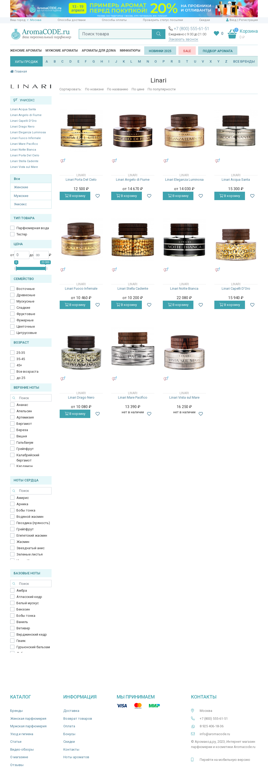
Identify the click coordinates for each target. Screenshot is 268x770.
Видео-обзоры (22, 749)
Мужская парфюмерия (28, 726)
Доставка (71, 711)
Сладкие (23, 308)
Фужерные (25, 320)
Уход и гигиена (21, 734)
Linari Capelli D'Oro (23, 121)
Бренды (16, 711)
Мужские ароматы (62, 50)
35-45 (20, 359)
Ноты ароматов (76, 757)
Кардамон (24, 466)
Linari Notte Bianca (23, 149)
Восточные (25, 289)
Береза (22, 430)
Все (17, 179)
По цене (138, 89)
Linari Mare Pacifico (24, 144)
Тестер (21, 234)
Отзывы (17, 765)
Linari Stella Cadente (24, 161)
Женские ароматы (26, 50)
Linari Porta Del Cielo (24, 155)
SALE (187, 51)
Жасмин (22, 542)
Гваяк (21, 641)
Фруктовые (25, 314)
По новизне (94, 89)
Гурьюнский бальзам (33, 647)
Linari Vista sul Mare (24, 167)
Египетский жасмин (31, 535)
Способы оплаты (114, 20)
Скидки (204, 20)
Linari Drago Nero (22, 126)
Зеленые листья (29, 554)
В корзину (75, 196)
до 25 (20, 378)
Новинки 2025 (160, 51)
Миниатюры (130, 50)
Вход (233, 20)
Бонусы (69, 734)
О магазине (19, 757)
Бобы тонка (25, 510)
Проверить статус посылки (163, 20)
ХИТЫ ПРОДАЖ (26, 62)
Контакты (71, 749)
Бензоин (23, 609)
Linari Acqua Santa (23, 109)
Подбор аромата (218, 51)
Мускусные (25, 301)
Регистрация (248, 20)
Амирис (22, 498)
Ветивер (23, 628)
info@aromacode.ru (215, 734)
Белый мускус (27, 603)
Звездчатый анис (30, 548)
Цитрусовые (26, 333)
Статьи (15, 742)
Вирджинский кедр (31, 634)
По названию (117, 89)
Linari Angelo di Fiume (26, 115)
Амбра (21, 590)
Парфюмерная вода (32, 228)
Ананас (22, 405)
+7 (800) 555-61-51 (191, 28)
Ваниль (22, 622)
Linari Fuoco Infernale (25, 138)
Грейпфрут (25, 449)
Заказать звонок (183, 39)
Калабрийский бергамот (27, 457)
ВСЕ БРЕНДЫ (244, 61)
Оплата (69, 726)
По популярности (162, 89)
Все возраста (27, 371)
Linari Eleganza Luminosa (28, 132)
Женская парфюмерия (28, 718)
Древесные (25, 295)
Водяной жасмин (29, 517)
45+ (19, 365)
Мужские (21, 196)
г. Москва (34, 20)
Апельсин (24, 411)
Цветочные (25, 326)
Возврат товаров (77, 718)
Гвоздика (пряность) (33, 523)
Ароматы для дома (99, 50)
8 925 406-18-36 (212, 726)
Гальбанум (24, 442)
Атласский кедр (29, 597)
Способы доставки (72, 20)
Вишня (21, 436)
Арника (22, 504)
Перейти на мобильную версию (225, 760)
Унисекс (20, 204)
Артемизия (25, 417)
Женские (21, 187)
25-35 (20, 353)
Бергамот (24, 424)
